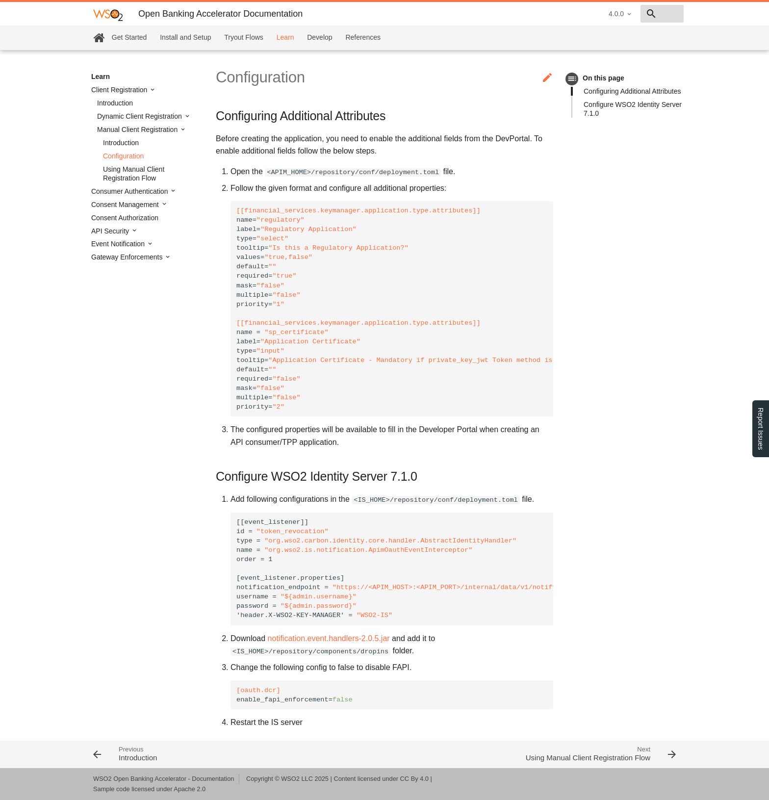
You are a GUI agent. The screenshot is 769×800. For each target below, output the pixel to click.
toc (572, 79)
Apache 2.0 (189, 789)
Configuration (123, 156)
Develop (319, 37)
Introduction (115, 103)
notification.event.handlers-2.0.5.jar (329, 638)
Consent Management (126, 204)
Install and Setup (185, 37)
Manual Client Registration (138, 129)
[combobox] (627, 14)
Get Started (129, 37)
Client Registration (120, 90)
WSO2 (290, 778)
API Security (111, 231)
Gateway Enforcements (127, 257)
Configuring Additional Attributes (632, 91)
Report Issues (761, 429)
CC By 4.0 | (416, 778)
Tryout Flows (243, 37)
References (363, 37)
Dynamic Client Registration (140, 116)
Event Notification (119, 244)
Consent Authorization (124, 218)
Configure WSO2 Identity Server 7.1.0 (633, 109)
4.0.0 (546, 14)
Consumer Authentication (130, 191)
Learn (285, 37)
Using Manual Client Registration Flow (133, 173)
